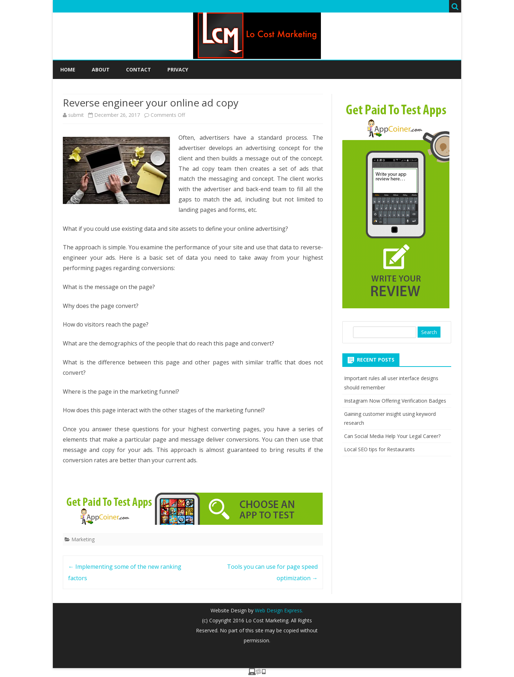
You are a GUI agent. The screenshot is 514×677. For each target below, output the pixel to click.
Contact (138, 69)
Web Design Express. (278, 610)
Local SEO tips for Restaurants (379, 449)
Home (67, 69)
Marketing (83, 539)
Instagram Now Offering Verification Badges (395, 400)
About (101, 69)
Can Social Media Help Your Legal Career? (392, 436)
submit (76, 114)
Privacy (177, 69)
